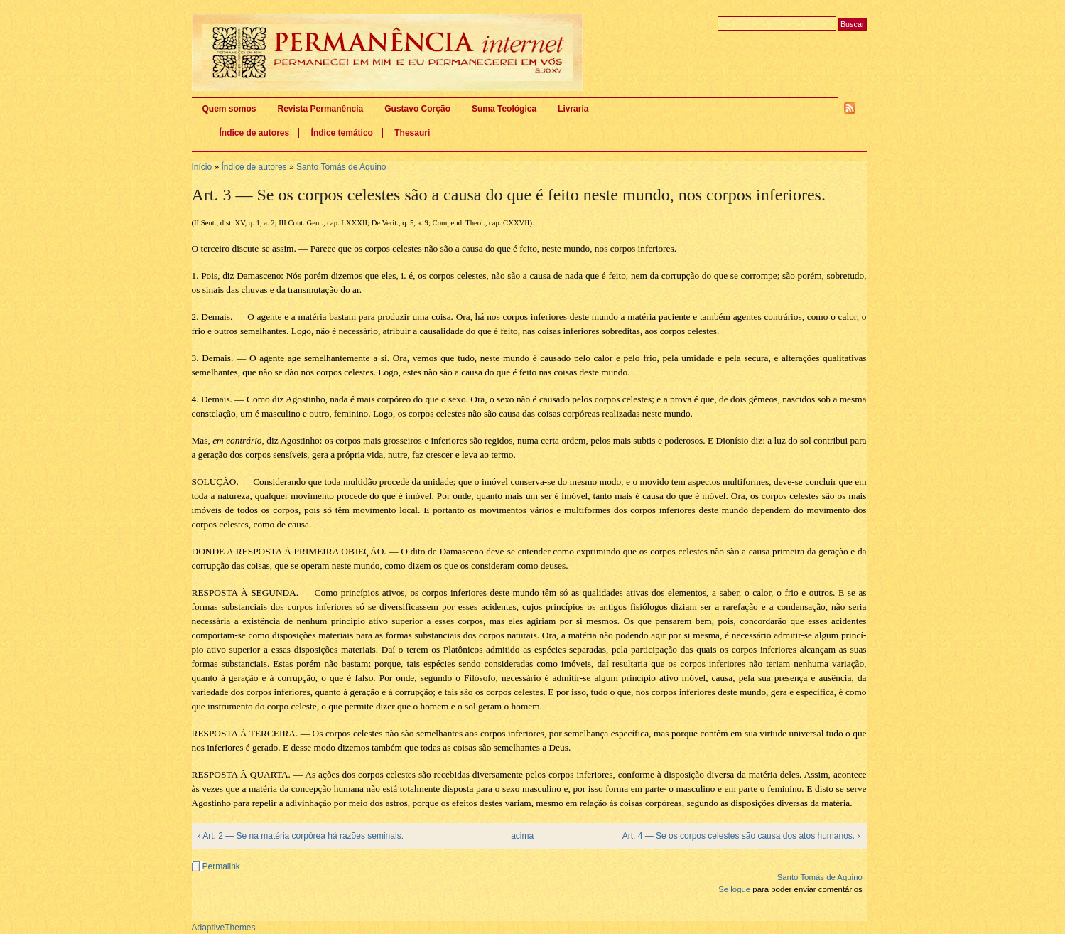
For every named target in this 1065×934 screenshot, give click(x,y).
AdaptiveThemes (224, 928)
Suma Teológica (504, 109)
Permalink (221, 866)
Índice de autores (255, 133)
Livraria (573, 109)
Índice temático (342, 133)
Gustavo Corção (417, 109)
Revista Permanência (321, 109)
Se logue (734, 889)
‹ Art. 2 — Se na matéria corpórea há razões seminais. (301, 836)
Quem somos (229, 109)
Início (202, 167)
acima (522, 836)
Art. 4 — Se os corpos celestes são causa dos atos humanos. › (741, 836)
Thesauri (412, 133)
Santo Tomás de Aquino (341, 167)
